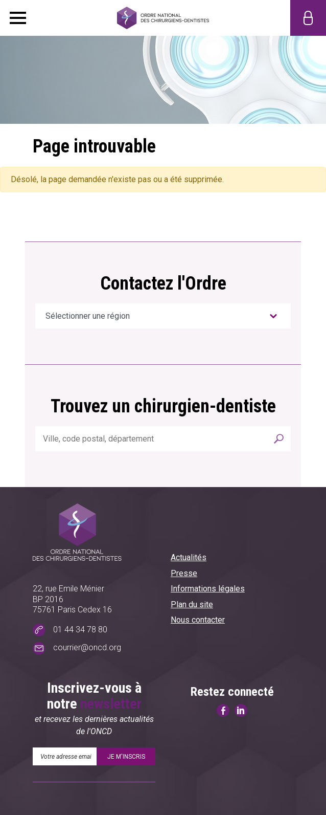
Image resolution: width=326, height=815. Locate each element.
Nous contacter (198, 620)
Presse (184, 573)
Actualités (188, 557)
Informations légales (208, 588)
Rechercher (279, 438)
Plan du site (192, 604)
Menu (18, 18)
